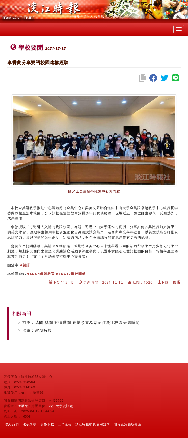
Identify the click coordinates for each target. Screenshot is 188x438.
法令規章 (29, 424)
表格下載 (47, 424)
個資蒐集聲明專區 (127, 424)
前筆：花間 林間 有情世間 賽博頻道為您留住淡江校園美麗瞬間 (81, 322)
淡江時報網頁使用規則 (92, 424)
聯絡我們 (12, 424)
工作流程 (65, 424)
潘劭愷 (23, 406)
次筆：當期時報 (37, 330)
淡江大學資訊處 (61, 406)
